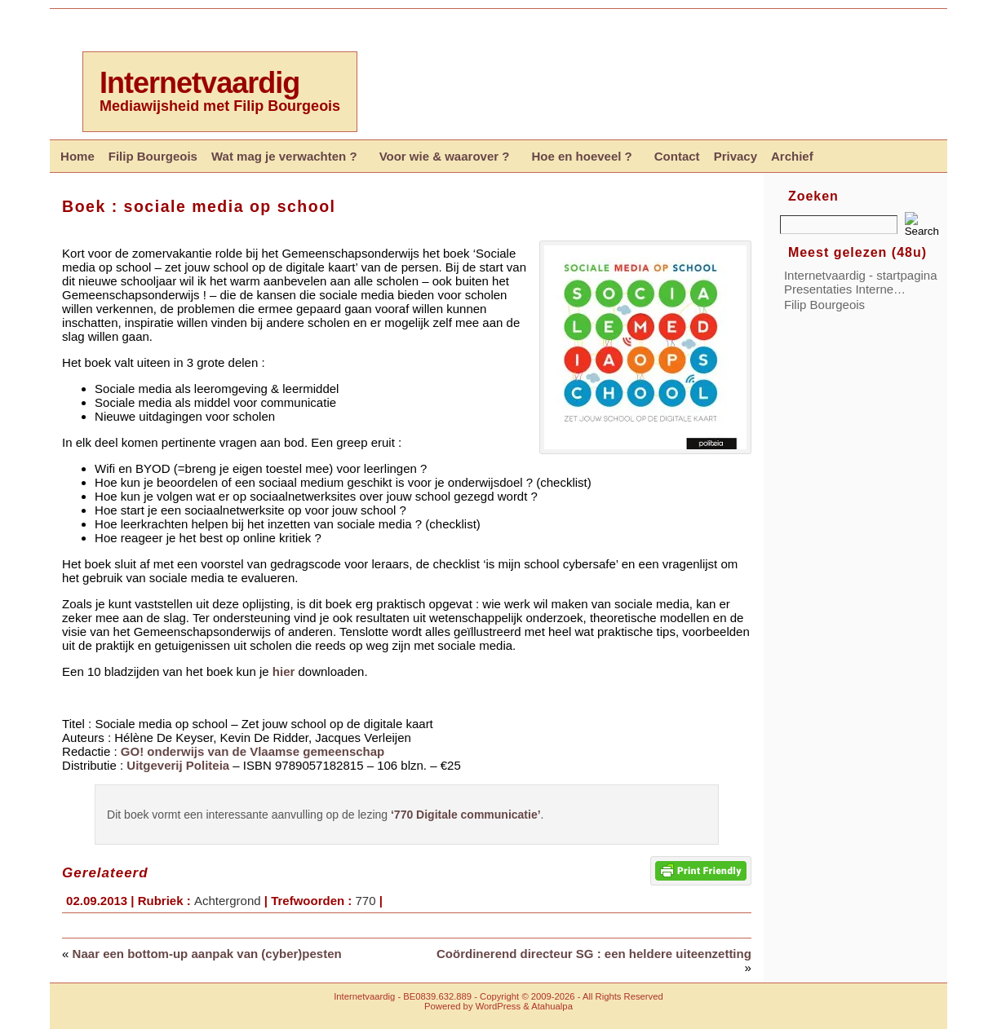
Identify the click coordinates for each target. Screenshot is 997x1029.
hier (284, 671)
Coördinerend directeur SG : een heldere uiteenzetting (593, 954)
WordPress (498, 1006)
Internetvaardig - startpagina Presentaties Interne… (860, 282)
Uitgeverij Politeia (177, 765)
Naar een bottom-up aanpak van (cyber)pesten (207, 954)
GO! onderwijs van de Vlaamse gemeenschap (252, 751)
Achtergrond (227, 901)
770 (365, 901)
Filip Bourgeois (824, 304)
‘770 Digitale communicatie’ (466, 814)
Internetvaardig (199, 82)
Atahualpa (552, 1006)
